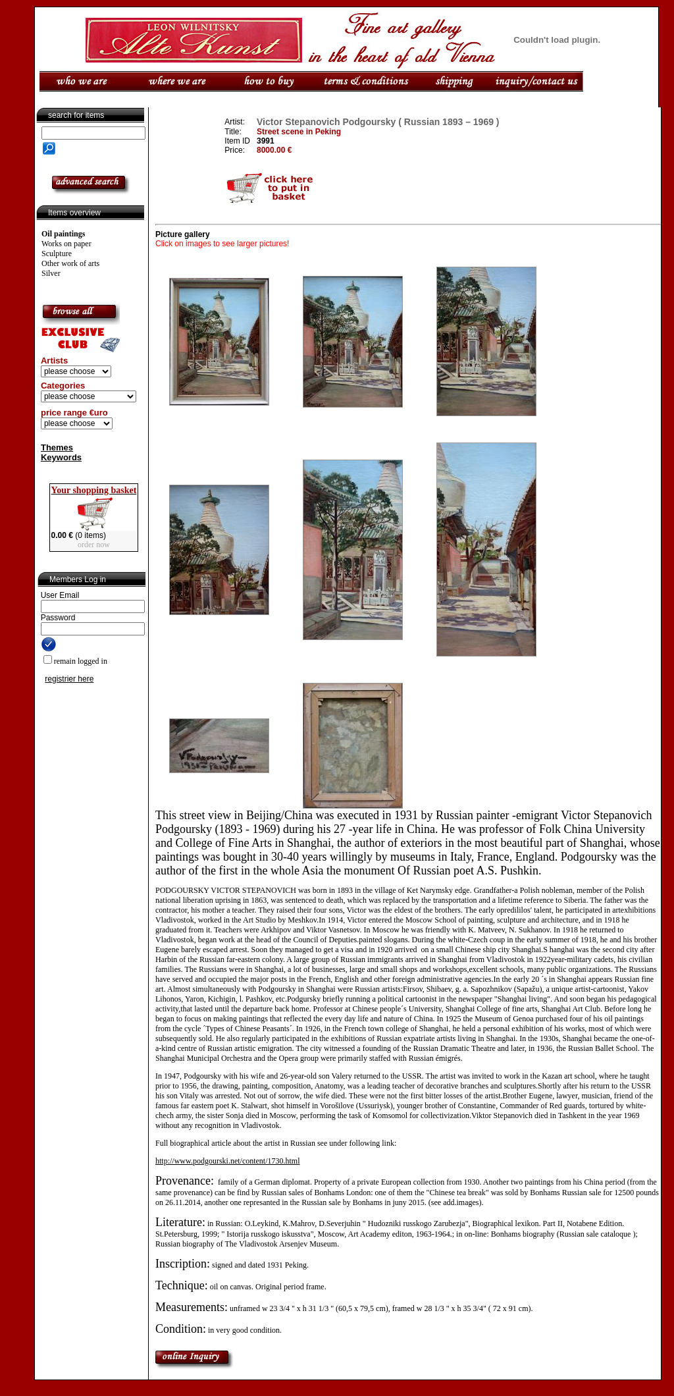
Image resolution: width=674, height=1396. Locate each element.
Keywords (61, 457)
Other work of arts (70, 263)
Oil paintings (63, 233)
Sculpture (56, 253)
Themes (57, 447)
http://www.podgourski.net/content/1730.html (227, 1161)
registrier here (69, 679)
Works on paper (66, 243)
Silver (51, 273)
